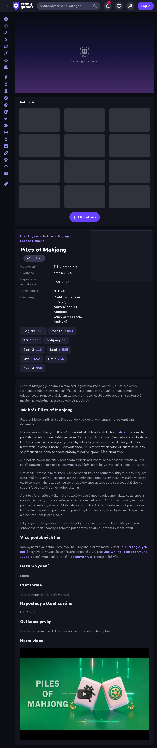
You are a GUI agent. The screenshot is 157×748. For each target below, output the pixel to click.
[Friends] (130, 6)
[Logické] (6, 125)
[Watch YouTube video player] (84, 694)
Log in (146, 6)
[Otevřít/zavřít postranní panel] (6, 6)
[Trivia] (6, 173)
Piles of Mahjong (32, 241)
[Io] (6, 104)
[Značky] (6, 184)
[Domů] (6, 18)
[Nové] (6, 32)
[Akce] (6, 77)
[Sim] (6, 139)
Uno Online (112, 552)
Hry (22, 236)
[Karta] (6, 111)
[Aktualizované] (6, 46)
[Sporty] (6, 153)
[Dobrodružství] (6, 98)
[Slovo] (6, 146)
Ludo (26, 557)
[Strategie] (6, 159)
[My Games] (119, 6)
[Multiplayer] (6, 60)
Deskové (48, 236)
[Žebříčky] (6, 67)
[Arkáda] (6, 84)
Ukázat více (85, 217)
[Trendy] (6, 39)
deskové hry (79, 557)
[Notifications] (108, 6)
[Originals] (6, 53)
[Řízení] (6, 132)
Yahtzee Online (136, 552)
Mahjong (63, 236)
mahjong (122, 432)
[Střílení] (6, 166)
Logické (33, 236)
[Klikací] (6, 118)
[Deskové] (6, 91)
